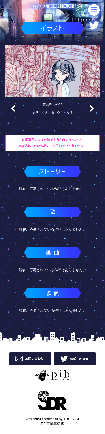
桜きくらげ (65, 112)
